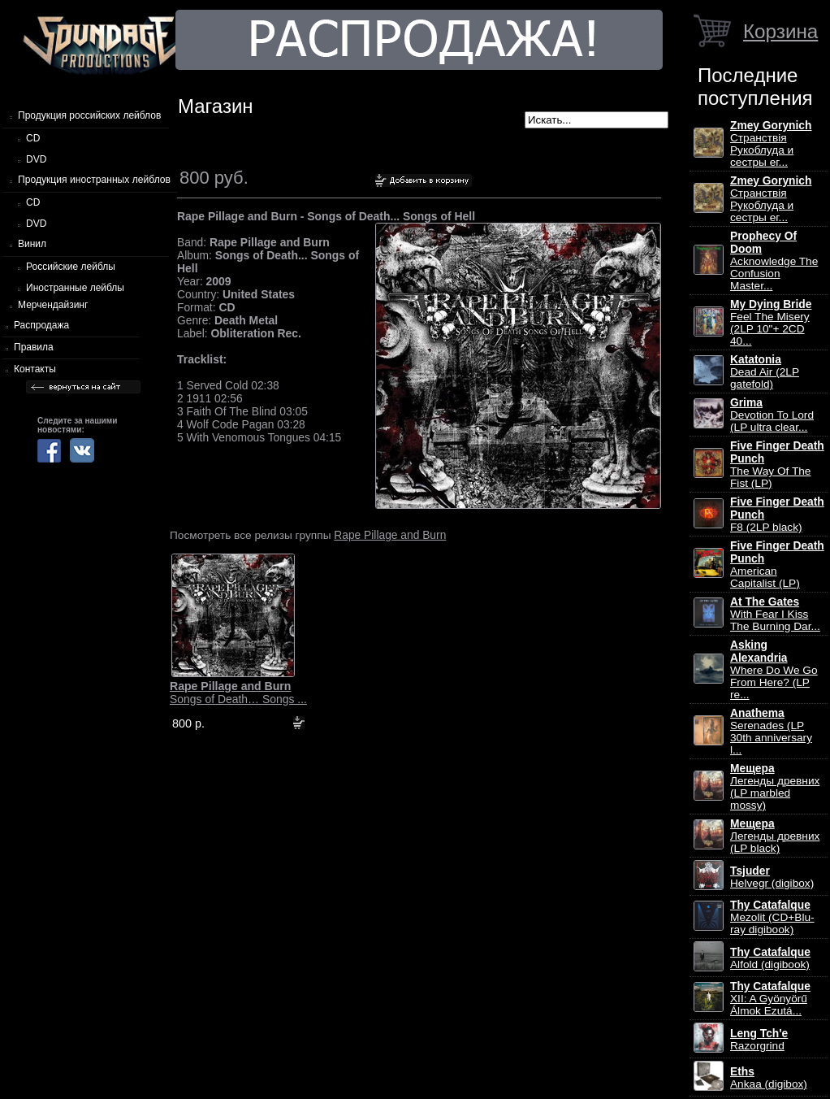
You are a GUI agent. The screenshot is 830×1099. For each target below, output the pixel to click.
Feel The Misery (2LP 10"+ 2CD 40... (770, 322)
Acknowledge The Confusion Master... (774, 261)
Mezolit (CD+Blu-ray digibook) (772, 917)
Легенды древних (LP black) (774, 836)
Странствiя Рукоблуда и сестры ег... (770, 143)
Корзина (780, 31)
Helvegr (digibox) (772, 877)
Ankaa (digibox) (768, 1078)
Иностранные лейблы (75, 287)
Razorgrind (759, 1039)
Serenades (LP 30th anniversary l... (771, 731)
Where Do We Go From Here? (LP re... (774, 670)
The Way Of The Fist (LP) (777, 464)
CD (33, 138)
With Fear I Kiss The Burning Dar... (775, 614)
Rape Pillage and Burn (390, 534)
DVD (36, 159)
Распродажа (41, 325)
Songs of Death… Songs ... (238, 693)
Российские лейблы (70, 266)
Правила (34, 347)
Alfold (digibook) (770, 958)
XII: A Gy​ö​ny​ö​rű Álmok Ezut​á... (770, 998)
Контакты (35, 369)
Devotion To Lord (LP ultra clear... (772, 415)
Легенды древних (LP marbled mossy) (774, 786)
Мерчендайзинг (53, 305)
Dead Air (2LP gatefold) (764, 372)
